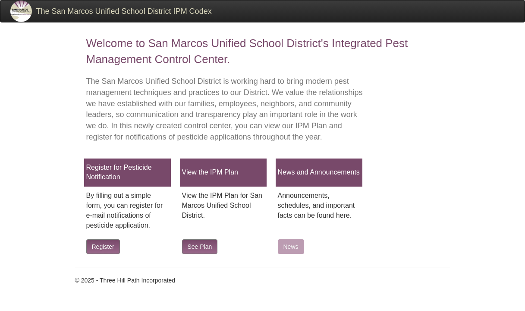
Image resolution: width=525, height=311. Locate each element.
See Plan (200, 246)
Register (103, 246)
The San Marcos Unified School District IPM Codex (124, 11)
